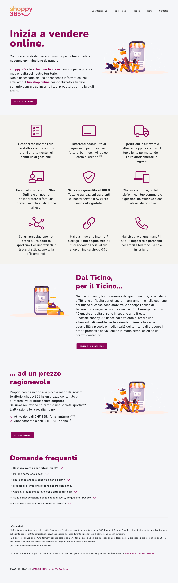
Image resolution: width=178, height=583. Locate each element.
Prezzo (136, 11)
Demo (150, 11)
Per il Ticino (120, 11)
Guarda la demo (23, 102)
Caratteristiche (99, 11)
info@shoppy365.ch (43, 568)
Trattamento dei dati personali (140, 553)
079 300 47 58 (61, 568)
